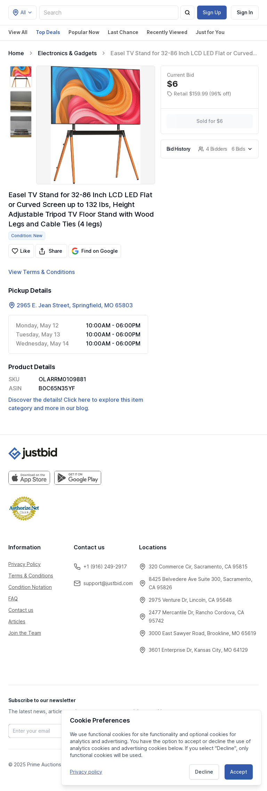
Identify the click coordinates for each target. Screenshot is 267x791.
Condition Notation (30, 587)
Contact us (20, 610)
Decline (204, 772)
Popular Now (83, 32)
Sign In (245, 12)
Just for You (210, 32)
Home (16, 53)
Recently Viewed (167, 32)
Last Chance (123, 32)
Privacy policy (86, 772)
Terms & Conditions (30, 575)
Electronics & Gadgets (67, 53)
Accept (238, 772)
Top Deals (48, 32)
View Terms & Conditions (41, 271)
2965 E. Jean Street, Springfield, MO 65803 (75, 305)
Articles (16, 621)
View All (17, 32)
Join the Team (24, 633)
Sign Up (212, 12)
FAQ (13, 598)
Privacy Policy (24, 564)
